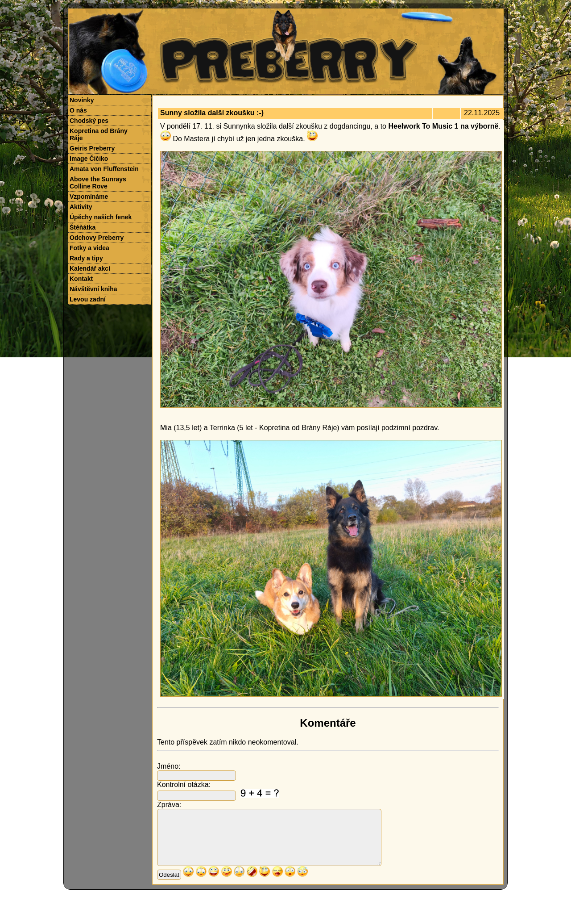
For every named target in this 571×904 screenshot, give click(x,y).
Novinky (82, 100)
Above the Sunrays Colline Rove (98, 183)
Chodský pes (89, 120)
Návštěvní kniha (93, 289)
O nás (78, 110)
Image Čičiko (89, 158)
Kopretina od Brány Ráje (99, 134)
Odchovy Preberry (97, 237)
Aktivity (81, 206)
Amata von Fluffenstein (104, 168)
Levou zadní (88, 299)
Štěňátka (82, 227)
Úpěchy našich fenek (101, 217)
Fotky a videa (89, 247)
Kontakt (81, 278)
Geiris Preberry (92, 148)
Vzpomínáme (89, 196)
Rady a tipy (86, 258)
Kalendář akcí (90, 268)
